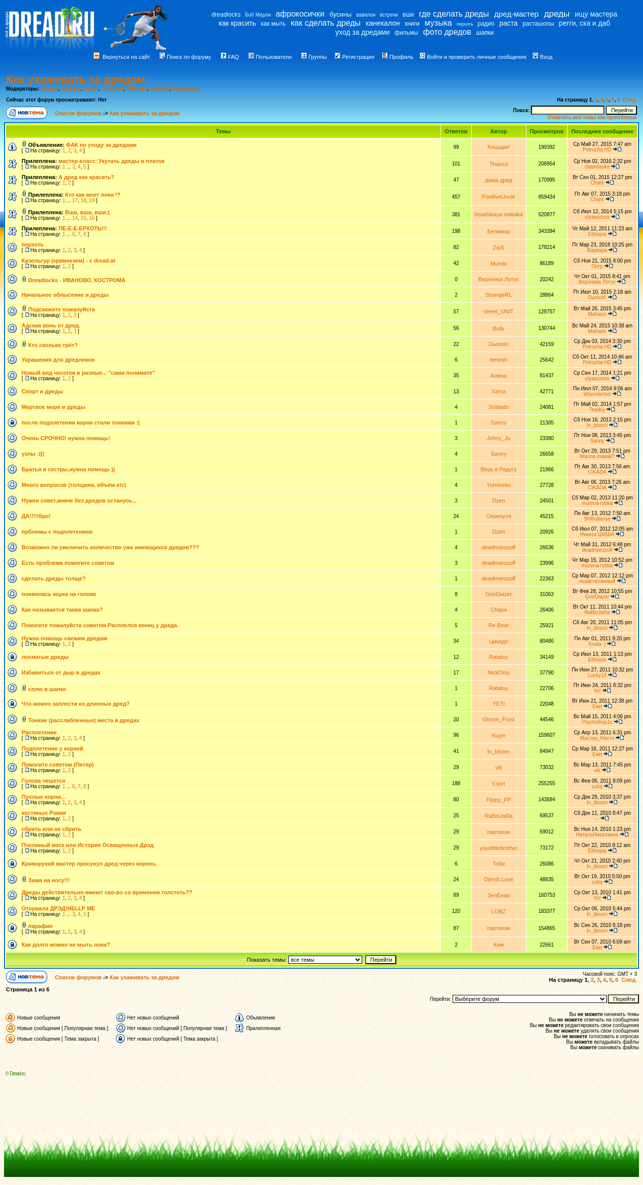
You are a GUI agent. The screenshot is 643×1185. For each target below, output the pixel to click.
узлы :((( (33, 454)
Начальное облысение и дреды (65, 295)
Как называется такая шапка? (62, 610)
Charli (597, 183)
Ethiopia (70, 89)
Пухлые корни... (43, 797)
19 (91, 200)
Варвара (597, 250)
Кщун (498, 735)
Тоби (498, 864)
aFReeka (136, 89)
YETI (498, 704)
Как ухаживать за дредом (75, 79)
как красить (237, 23)
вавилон (366, 15)
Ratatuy (498, 657)
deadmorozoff (498, 547)
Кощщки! (498, 147)
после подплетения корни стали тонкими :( (81, 422)
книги (412, 23)
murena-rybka (597, 503)
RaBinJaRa (597, 612)
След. (630, 100)
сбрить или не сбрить (51, 829)
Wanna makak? (597, 456)
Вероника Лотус (498, 279)
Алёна (499, 376)
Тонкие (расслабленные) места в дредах (83, 720)
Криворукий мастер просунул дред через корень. (89, 864)
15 (83, 218)
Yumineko (499, 485)
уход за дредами (363, 32)
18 (83, 200)
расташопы (538, 23)
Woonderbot (597, 394)
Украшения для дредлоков (58, 360)
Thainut (498, 164)
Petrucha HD (597, 149)
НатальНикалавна (597, 834)
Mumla (498, 264)
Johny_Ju (498, 438)
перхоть (465, 24)
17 (75, 200)
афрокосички (300, 14)
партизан (498, 832)
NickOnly (499, 672)
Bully (499, 328)
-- (597, 818)
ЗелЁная (499, 895)
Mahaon (597, 314)
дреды (557, 14)
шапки (485, 32)
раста (508, 23)
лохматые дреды (45, 657)
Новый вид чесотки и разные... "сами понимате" (88, 373)
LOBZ (498, 911)
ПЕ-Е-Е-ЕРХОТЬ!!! (82, 228)
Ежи (597, 706)
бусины (341, 14)
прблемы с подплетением (57, 532)
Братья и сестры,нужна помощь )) (68, 469)
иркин (90, 89)
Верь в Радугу (499, 469)
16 (91, 218)
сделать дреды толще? (54, 578)
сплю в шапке (47, 689)
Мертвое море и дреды (53, 407)
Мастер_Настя (597, 738)
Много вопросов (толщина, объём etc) (74, 485)
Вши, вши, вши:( (87, 212)
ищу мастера (596, 14)
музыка (438, 23)
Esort (498, 784)
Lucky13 (597, 675)
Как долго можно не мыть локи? (66, 945)
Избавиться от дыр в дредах (61, 672)
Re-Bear (498, 625)
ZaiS (498, 247)
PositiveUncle (498, 197)
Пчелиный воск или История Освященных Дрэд (88, 845)
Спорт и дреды (42, 391)
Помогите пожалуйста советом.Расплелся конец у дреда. (100, 625)
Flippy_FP (498, 800)
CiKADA (597, 472)
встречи (389, 15)
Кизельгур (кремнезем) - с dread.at (69, 261)
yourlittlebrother (499, 848)
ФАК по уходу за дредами (101, 145)
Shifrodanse (597, 519)
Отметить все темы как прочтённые (592, 117)
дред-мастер (516, 14)
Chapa (498, 610)
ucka (597, 786)
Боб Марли (258, 15)
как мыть (273, 23)
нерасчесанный (597, 581)
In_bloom (112, 89)
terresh (498, 360)
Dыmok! (597, 297)
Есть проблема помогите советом (68, 563)
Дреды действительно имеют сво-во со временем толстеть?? (107, 892)
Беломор (498, 231)
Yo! (597, 691)
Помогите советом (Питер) (58, 764)
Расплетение (39, 732)
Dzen (498, 500)
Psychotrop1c (597, 722)
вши (408, 14)
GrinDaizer (498, 594)
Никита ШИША (597, 534)
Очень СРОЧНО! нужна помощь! (66, 438)
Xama (498, 391)
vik (498, 768)
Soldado (498, 407)
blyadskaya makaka (498, 214)
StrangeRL (498, 295)
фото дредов (447, 32)
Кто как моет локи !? (93, 195)
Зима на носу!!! (49, 880)
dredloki (159, 89)
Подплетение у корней (52, 748)
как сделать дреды (326, 23)
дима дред (498, 180)
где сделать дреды (454, 14)
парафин (40, 926)
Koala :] (597, 644)
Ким (499, 945)
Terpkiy (49, 89)
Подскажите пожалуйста (61, 309)
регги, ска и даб (584, 23)
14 (75, 218)
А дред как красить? (86, 177)
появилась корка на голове (59, 594)
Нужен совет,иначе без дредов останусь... (79, 500)
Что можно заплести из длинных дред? (76, 704)
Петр (597, 266)
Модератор (185, 89)
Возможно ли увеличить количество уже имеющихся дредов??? (110, 547)
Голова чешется (43, 781)
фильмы (406, 32)
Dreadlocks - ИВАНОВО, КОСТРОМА (77, 280)
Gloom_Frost (499, 719)
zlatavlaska (597, 167)
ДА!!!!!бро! (36, 516)
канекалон (383, 23)
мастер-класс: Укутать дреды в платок (111, 161)
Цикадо (498, 641)
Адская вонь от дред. (51, 325)
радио (486, 23)
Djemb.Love (498, 879)
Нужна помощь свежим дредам (64, 638)
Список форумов (79, 113)
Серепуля (498, 516)
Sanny (498, 422)
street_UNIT (498, 311)
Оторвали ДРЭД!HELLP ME (58, 908)
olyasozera (597, 217)
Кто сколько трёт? (53, 345)
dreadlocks (226, 14)
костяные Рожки (44, 813)
